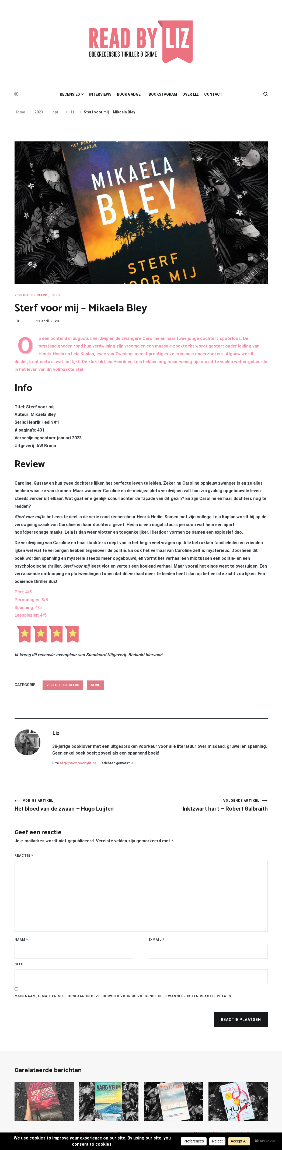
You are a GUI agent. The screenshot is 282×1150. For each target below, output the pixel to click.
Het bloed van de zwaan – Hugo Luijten (78, 805)
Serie (56, 295)
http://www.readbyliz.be (78, 763)
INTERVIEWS (100, 94)
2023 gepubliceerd (31, 295)
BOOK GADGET (130, 94)
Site (19, 964)
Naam (21, 939)
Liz (17, 321)
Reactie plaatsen (241, 1019)
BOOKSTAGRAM (163, 94)
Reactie (24, 855)
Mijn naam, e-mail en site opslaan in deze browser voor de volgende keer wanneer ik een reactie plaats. (123, 996)
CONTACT (213, 94)
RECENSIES (70, 94)
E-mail (156, 939)
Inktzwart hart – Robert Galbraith (204, 805)
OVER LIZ (190, 94)
